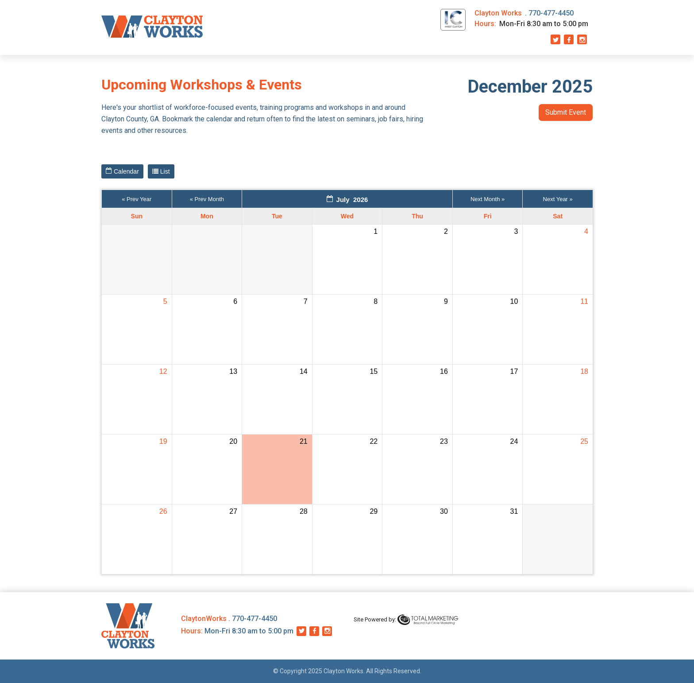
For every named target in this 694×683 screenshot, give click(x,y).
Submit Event (565, 112)
